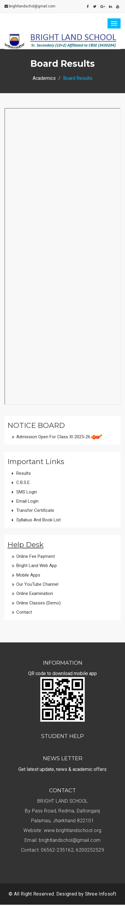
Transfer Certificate (35, 510)
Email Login (27, 501)
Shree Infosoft (100, 894)
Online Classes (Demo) (38, 603)
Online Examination (34, 593)
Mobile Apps (28, 575)
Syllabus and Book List (38, 520)
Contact (24, 612)
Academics (44, 78)
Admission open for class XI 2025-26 (53, 436)
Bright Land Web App (36, 565)
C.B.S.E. (23, 482)
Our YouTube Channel (37, 584)
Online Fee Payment (35, 556)
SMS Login (26, 492)
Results (23, 473)
